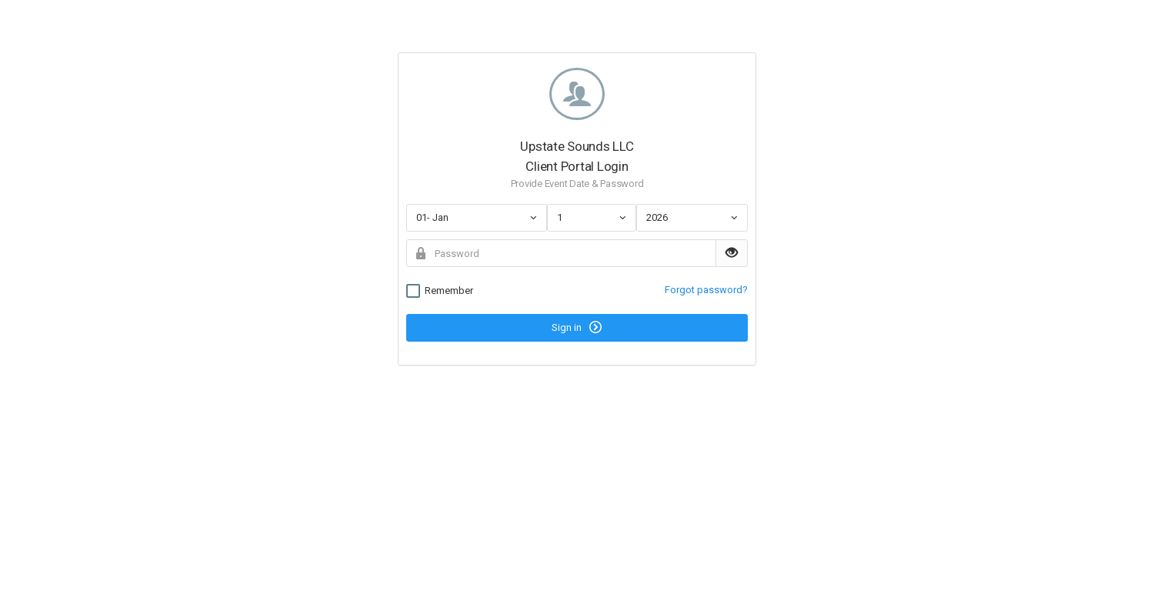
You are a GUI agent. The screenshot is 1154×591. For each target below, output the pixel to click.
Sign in (577, 327)
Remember (439, 291)
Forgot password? (706, 290)
